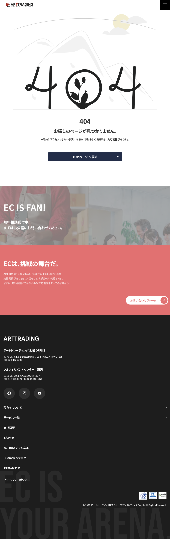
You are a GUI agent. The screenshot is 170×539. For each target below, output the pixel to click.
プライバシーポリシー (17, 480)
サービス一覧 (12, 418)
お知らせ (9, 438)
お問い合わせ (12, 468)
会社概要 (9, 428)
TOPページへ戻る (85, 156)
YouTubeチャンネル (16, 448)
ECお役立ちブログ (15, 458)
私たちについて (13, 408)
